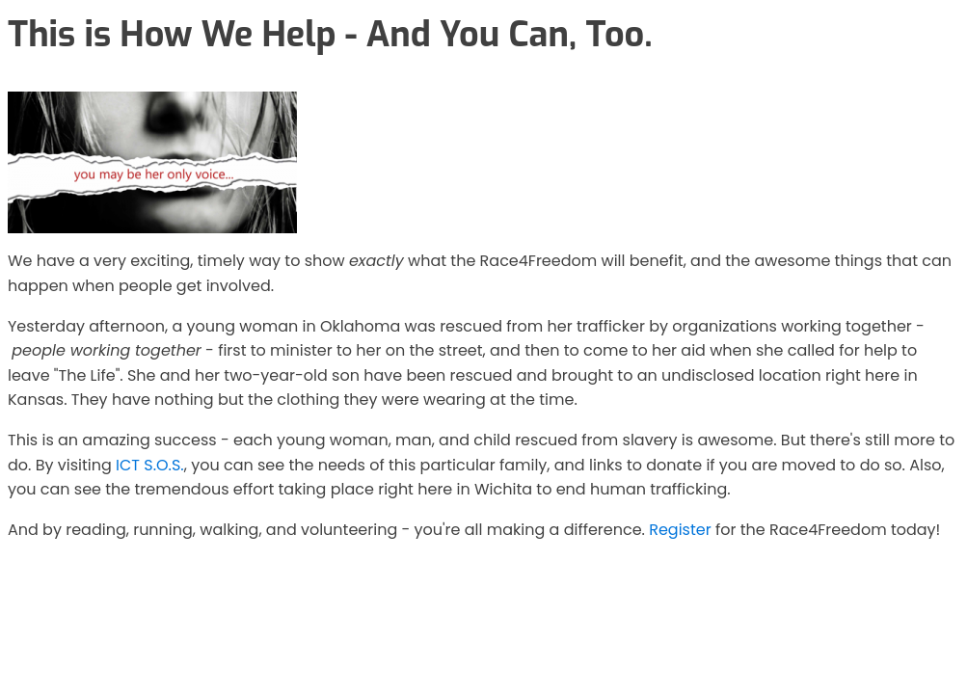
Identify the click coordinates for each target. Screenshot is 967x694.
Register (680, 530)
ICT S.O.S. (150, 465)
